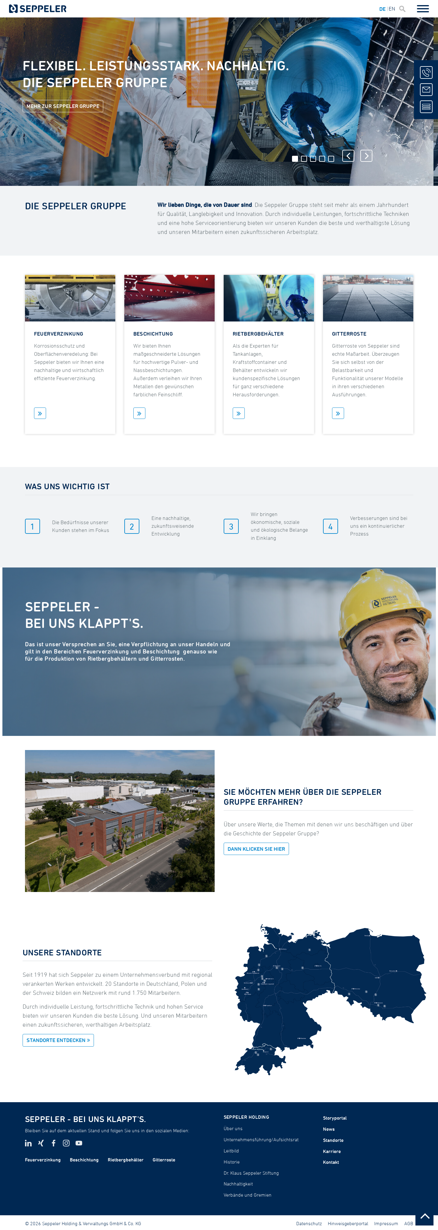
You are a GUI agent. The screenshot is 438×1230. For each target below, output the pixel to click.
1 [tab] (295, 159)
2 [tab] (304, 159)
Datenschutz (309, 1223)
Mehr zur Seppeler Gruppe (62, 106)
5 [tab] (331, 159)
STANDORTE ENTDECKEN (55, 1040)
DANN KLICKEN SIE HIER (256, 849)
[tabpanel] (216, 101)
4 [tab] (322, 159)
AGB (408, 1223)
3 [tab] (313, 159)
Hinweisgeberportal (348, 1223)
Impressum (386, 1223)
